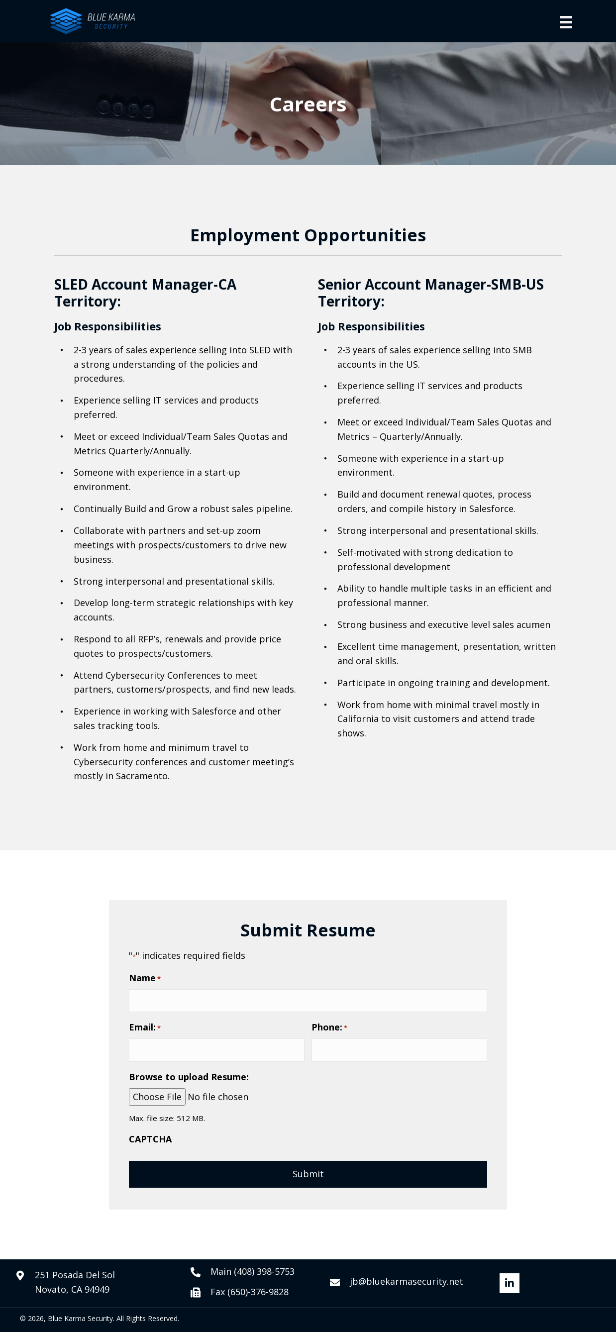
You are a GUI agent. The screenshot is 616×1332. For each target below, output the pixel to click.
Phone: (329, 1027)
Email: (145, 1027)
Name (145, 978)
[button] (509, 1283)
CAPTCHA (150, 1139)
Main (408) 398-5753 (252, 1271)
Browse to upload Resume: (189, 1077)
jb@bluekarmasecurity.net (406, 1281)
